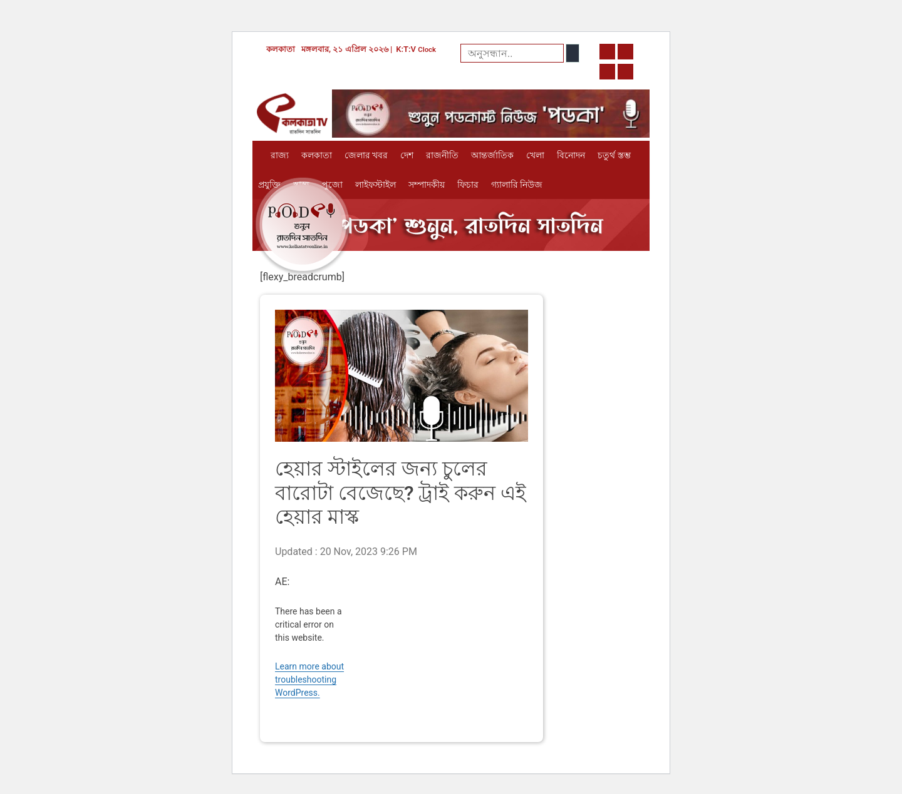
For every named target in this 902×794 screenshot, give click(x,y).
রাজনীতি (442, 155)
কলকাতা (316, 155)
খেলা (535, 155)
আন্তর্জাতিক (492, 155)
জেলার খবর (366, 155)
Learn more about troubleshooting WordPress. (309, 679)
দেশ (406, 155)
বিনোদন (571, 155)
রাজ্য (280, 155)
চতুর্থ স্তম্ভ (614, 155)
